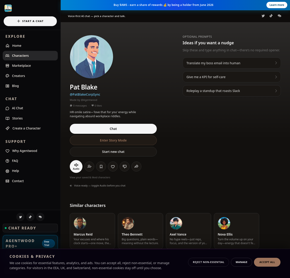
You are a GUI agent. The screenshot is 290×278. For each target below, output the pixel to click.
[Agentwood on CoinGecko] (40, 217)
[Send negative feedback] (125, 166)
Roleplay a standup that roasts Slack (232, 91)
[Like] (113, 166)
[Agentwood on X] (20, 217)
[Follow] (89, 166)
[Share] (136, 166)
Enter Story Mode (113, 140)
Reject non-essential (208, 262)
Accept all (267, 262)
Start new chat (113, 151)
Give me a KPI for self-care (232, 77)
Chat (113, 129)
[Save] (101, 166)
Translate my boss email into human (232, 63)
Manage (241, 262)
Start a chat (30, 21)
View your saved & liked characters (90, 177)
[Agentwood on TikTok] (30, 217)
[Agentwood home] (30, 8)
